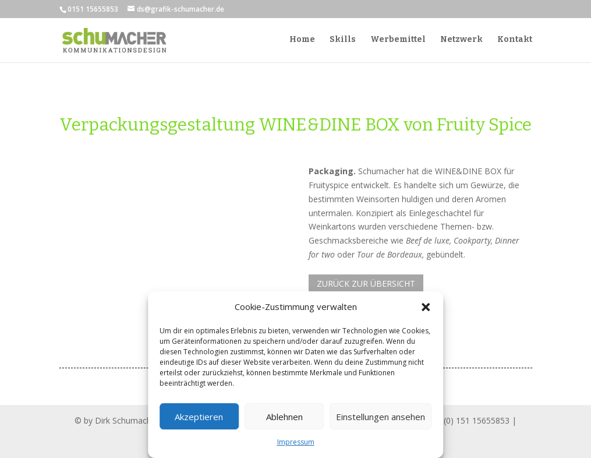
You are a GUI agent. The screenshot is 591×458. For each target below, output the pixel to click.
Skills (343, 40)
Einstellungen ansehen (380, 416)
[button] (425, 307)
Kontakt (514, 40)
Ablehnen (284, 416)
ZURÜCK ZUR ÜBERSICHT (366, 283)
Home (302, 40)
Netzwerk (461, 40)
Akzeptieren (199, 416)
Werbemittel (398, 40)
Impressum (295, 442)
